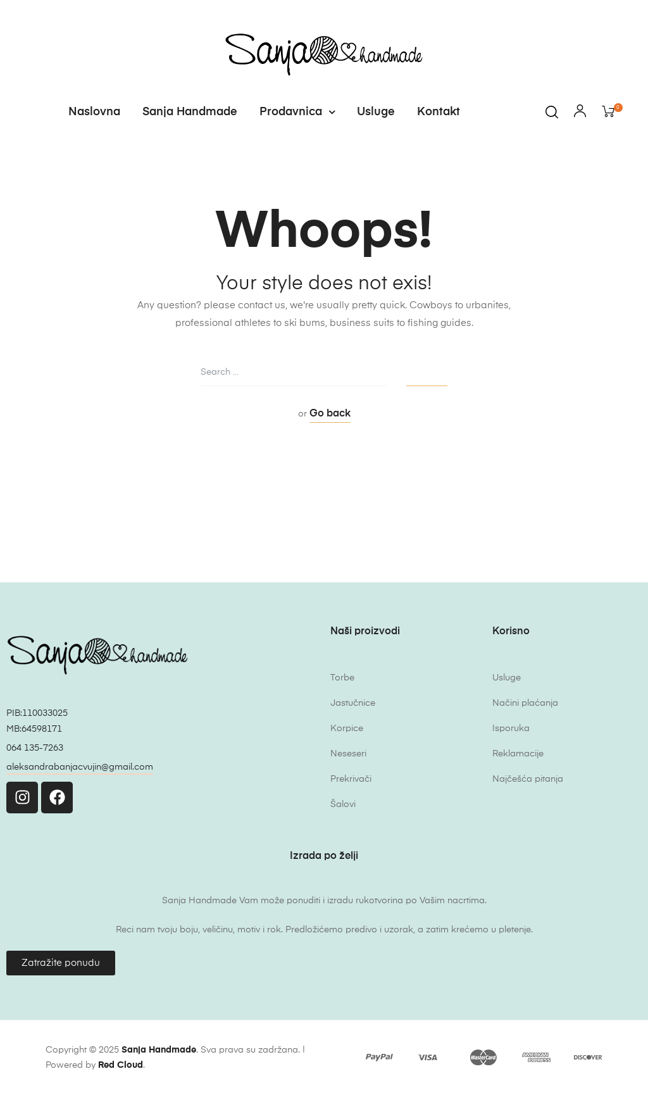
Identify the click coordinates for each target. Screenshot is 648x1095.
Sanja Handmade (189, 112)
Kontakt (438, 112)
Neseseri (348, 753)
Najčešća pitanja (527, 779)
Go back (330, 414)
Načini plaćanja (525, 703)
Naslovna (94, 112)
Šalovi (343, 804)
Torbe (342, 677)
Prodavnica (297, 112)
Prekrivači (350, 779)
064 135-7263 (34, 748)
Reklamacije (518, 753)
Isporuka (511, 728)
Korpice (346, 728)
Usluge (376, 112)
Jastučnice (352, 703)
